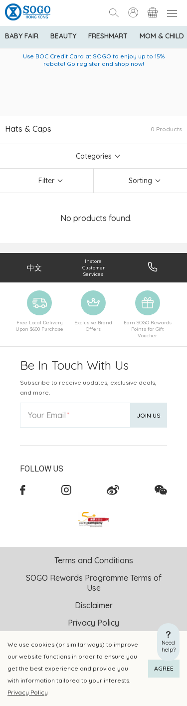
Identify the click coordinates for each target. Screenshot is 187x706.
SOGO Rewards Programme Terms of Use (94, 583)
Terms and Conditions (93, 560)
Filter (46, 180)
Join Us (149, 415)
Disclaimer (94, 605)
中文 (34, 267)
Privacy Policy (27, 692)
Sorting (140, 180)
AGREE (164, 668)
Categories (94, 156)
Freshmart (108, 35)
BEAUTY (63, 35)
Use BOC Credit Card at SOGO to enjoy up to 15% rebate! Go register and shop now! (94, 59)
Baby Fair (21, 35)
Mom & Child (162, 35)
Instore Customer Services (93, 267)
